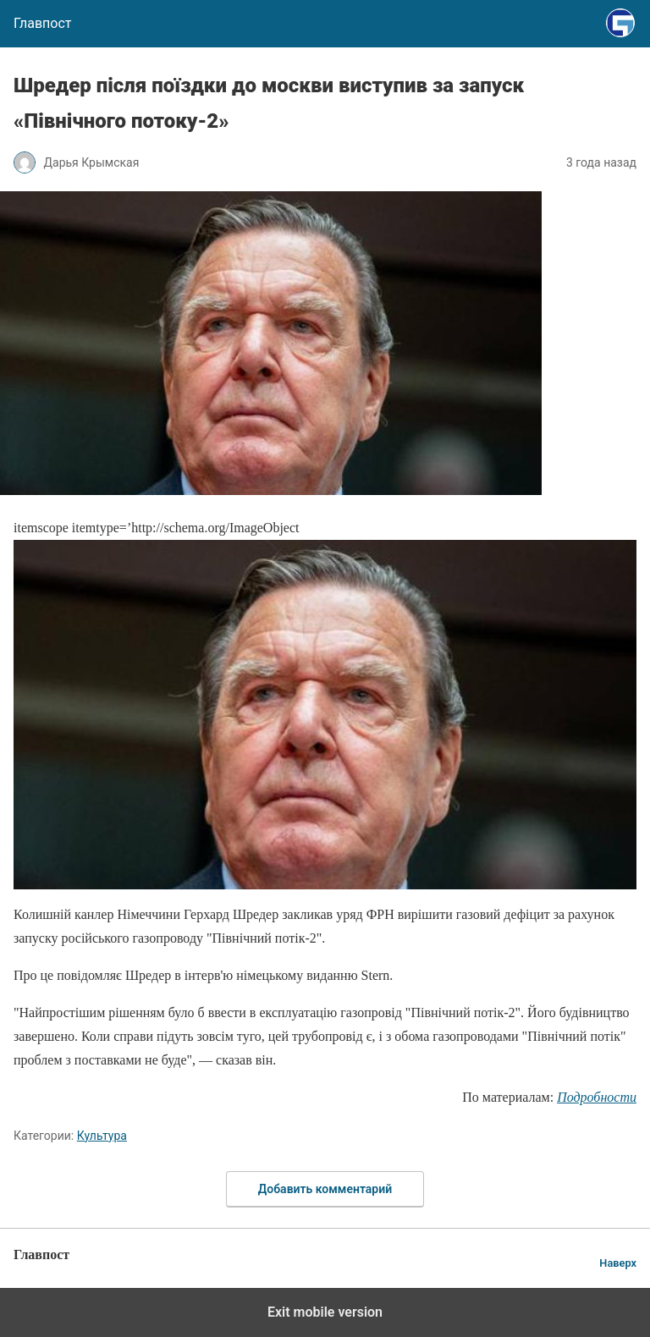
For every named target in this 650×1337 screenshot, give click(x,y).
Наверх (617, 1263)
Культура (102, 1135)
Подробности (596, 1097)
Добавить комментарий (325, 1189)
